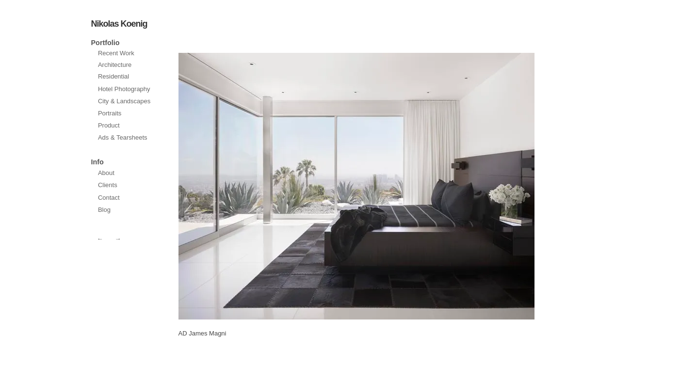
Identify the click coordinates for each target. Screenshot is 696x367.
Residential (113, 76)
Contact (109, 197)
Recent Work (116, 53)
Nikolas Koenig (119, 24)
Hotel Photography (124, 89)
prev (447, 186)
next (265, 186)
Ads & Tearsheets (122, 137)
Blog (104, 209)
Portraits (109, 113)
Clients (107, 185)
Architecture (114, 64)
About (106, 172)
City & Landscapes (124, 101)
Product (109, 125)
